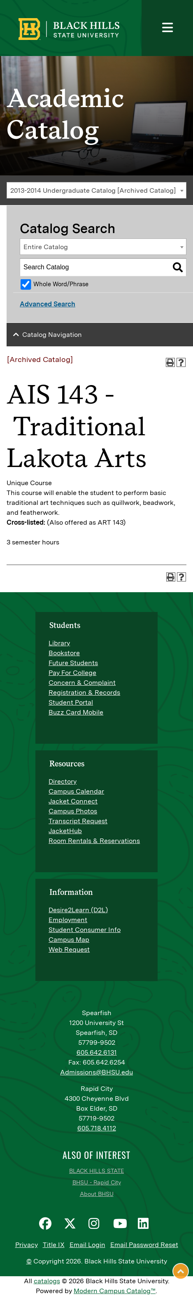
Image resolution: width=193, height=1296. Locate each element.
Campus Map (69, 939)
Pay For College (72, 673)
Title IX (54, 1245)
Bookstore (64, 653)
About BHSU (97, 1194)
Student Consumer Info (85, 930)
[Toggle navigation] (167, 28)
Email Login (87, 1245)
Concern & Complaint (82, 683)
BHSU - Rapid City (96, 1182)
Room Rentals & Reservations (94, 841)
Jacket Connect (73, 801)
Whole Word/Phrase (60, 283)
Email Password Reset (144, 1245)
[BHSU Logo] (93, 28)
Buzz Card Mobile (76, 712)
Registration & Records (84, 692)
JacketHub (65, 831)
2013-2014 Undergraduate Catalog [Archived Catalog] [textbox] (93, 190)
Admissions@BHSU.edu (96, 1072)
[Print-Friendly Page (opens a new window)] (170, 362)
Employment (68, 920)
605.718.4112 (96, 1128)
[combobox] (96, 190)
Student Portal (71, 702)
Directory (63, 781)
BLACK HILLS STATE (96, 1171)
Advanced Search (47, 304)
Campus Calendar (76, 791)
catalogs (47, 1281)
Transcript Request (78, 821)
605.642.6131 (97, 1052)
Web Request (69, 949)
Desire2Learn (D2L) (78, 910)
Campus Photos (73, 811)
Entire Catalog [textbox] (45, 247)
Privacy (26, 1245)
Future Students (73, 663)
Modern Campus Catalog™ (115, 1291)
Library (59, 643)
